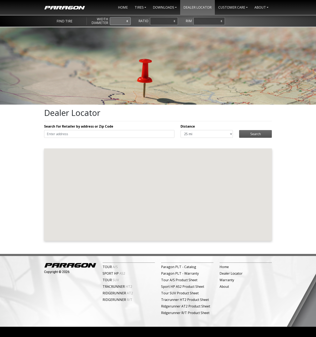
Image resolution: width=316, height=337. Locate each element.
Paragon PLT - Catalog (178, 267)
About (224, 286)
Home (224, 267)
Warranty (227, 280)
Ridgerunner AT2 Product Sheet (185, 306)
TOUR (110, 267)
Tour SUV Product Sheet (180, 293)
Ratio (143, 21)
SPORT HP (114, 273)
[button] (140, 7)
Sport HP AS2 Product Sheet (182, 286)
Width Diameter (100, 21)
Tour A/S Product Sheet (179, 280)
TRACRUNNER (117, 286)
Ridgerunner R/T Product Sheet (185, 313)
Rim (189, 21)
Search (255, 134)
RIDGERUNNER (118, 293)
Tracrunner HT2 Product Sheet (185, 299)
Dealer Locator (231, 273)
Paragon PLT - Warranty (180, 273)
